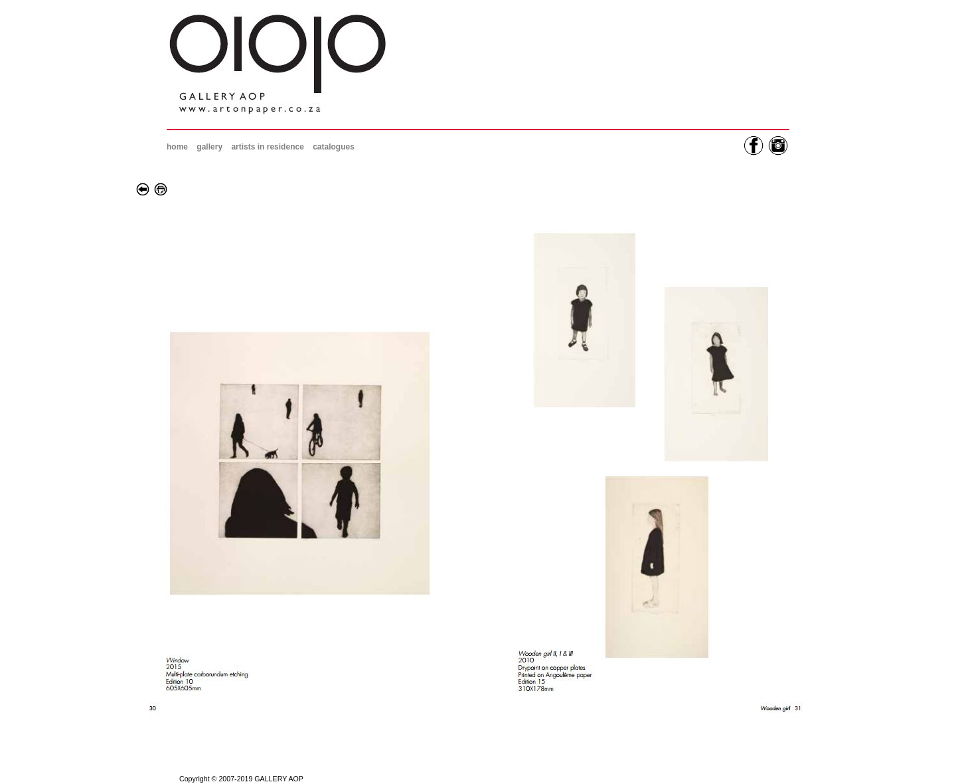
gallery (209, 146)
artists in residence (267, 146)
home (177, 146)
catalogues (334, 146)
